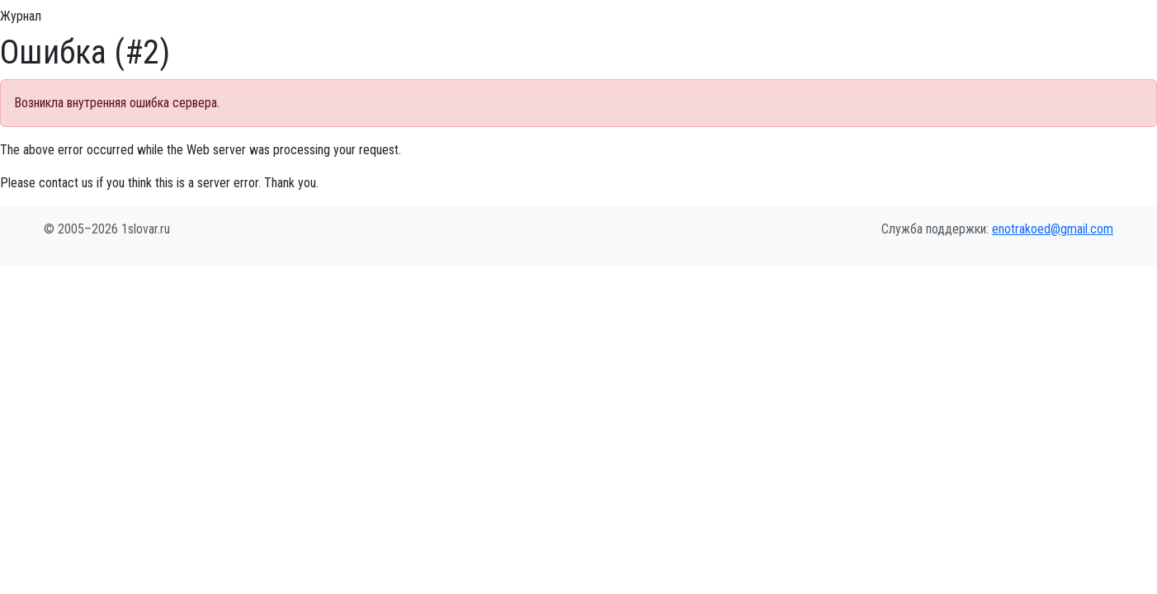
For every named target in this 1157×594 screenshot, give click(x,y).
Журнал (20, 16)
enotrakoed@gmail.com (1052, 229)
